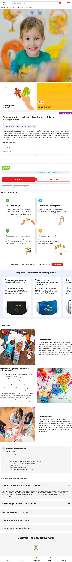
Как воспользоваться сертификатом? (21, 485)
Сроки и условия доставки (16, 520)
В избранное (7, 187)
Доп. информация (28, 264)
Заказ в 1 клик (53, 179)
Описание (14, 264)
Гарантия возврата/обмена (16, 528)
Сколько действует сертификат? (19, 503)
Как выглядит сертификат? (16, 512)
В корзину (18, 179)
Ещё (35, 155)
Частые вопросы (44, 264)
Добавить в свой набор (21, 187)
